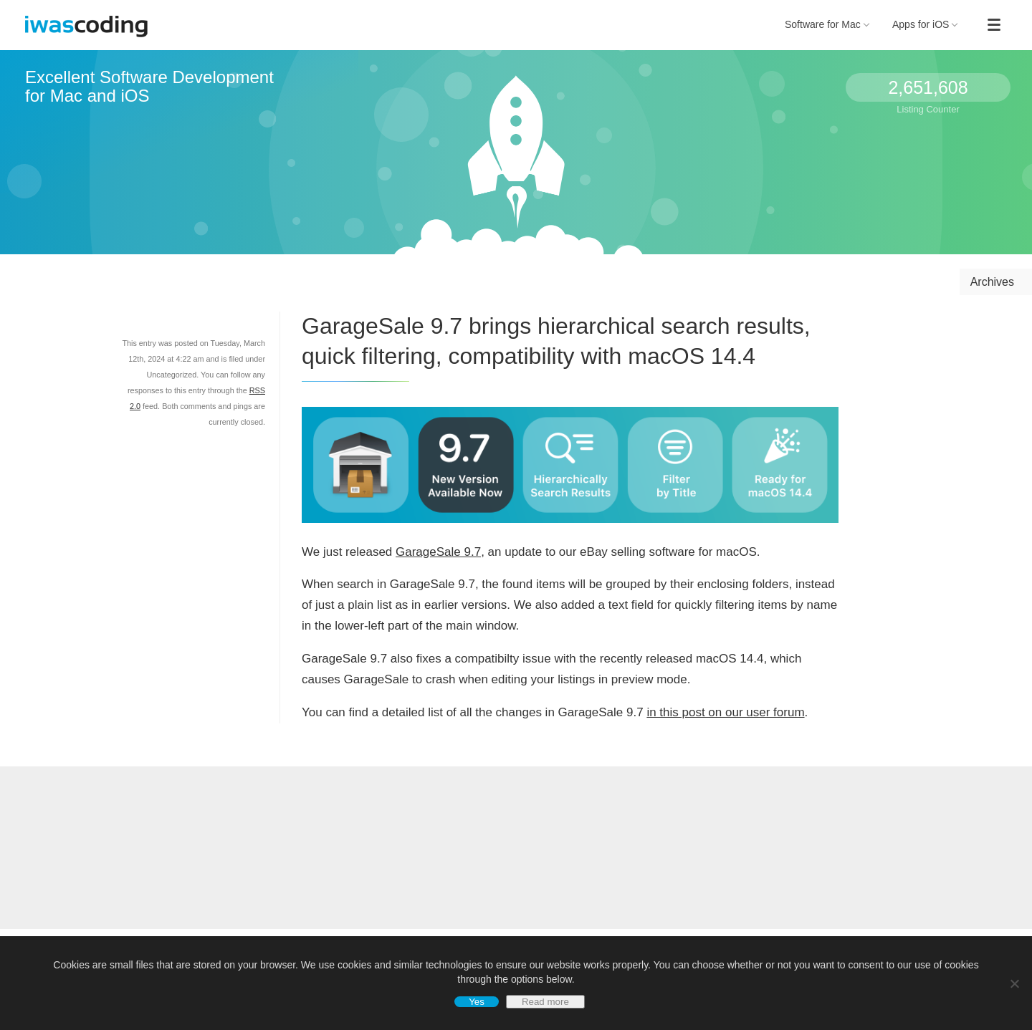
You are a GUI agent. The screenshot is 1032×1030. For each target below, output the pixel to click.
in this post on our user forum (725, 712)
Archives (992, 282)
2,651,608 (928, 87)
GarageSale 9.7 (438, 552)
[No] (1014, 983)
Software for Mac (827, 24)
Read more (545, 1001)
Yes (476, 1001)
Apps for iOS (925, 24)
